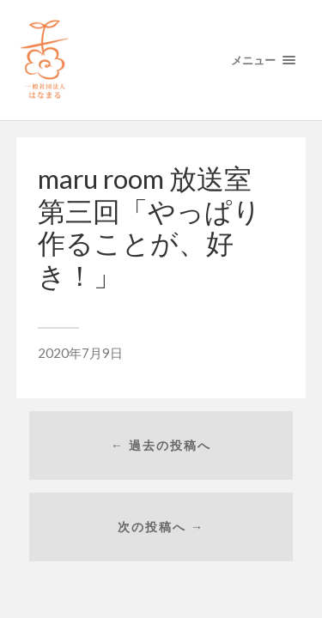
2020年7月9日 (80, 352)
